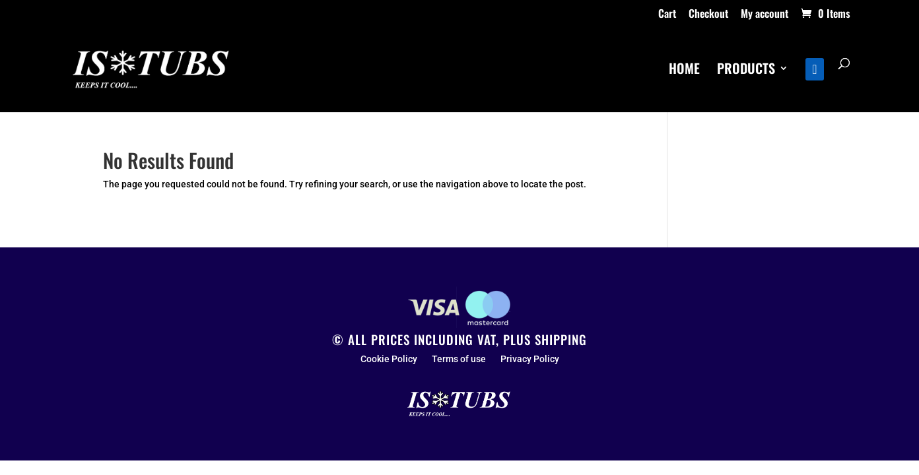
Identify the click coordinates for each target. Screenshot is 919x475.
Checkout (708, 14)
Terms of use (459, 359)
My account (764, 14)
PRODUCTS (746, 70)
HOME (684, 70)
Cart (667, 14)
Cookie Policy (388, 359)
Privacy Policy (529, 359)
